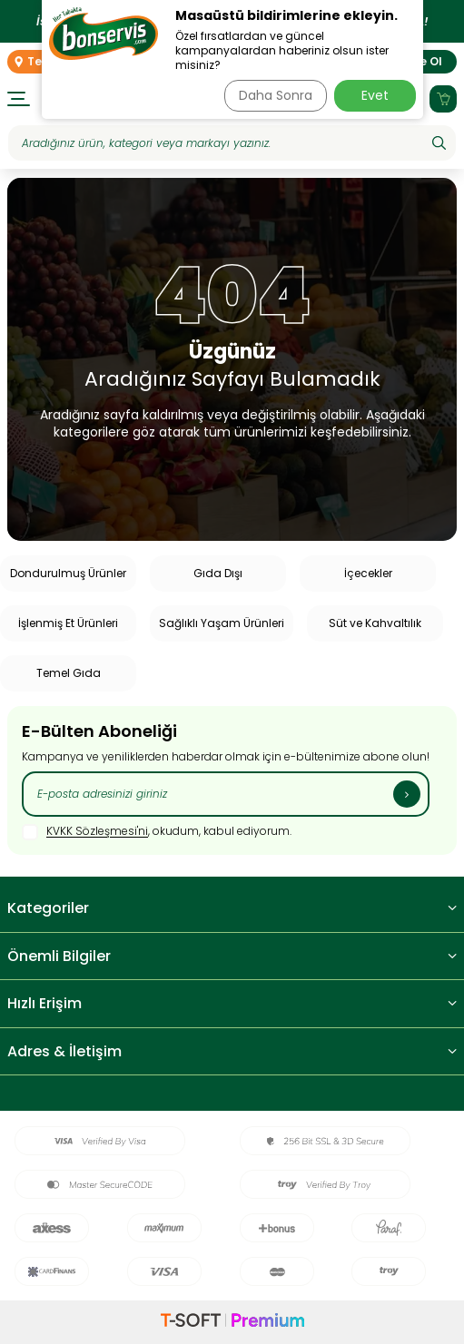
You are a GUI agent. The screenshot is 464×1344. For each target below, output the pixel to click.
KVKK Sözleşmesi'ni (97, 831)
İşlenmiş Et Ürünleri (68, 623)
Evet (375, 95)
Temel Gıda (68, 673)
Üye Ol (423, 61)
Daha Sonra (275, 95)
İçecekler (368, 573)
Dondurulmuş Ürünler (68, 573)
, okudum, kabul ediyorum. (156, 832)
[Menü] (18, 99)
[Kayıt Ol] (406, 794)
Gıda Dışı (217, 573)
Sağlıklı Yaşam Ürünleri (221, 623)
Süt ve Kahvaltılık (375, 623)
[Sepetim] (443, 99)
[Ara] (439, 143)
